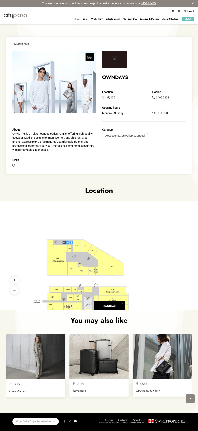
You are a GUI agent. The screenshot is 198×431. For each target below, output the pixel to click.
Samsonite (79, 390)
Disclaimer (123, 420)
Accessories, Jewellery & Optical (125, 135)
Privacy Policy (138, 420)
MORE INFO (148, 3)
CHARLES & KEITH (148, 390)
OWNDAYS (109, 250)
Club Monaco (18, 391)
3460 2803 (160, 97)
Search (189, 11)
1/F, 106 (108, 97)
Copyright (109, 420)
